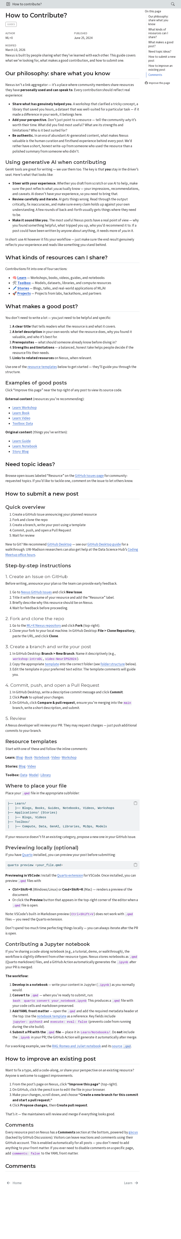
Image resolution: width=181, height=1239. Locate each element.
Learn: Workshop (24, 407)
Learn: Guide (21, 441)
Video (55, 757)
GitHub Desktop (59, 544)
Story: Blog (20, 451)
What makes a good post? (160, 44)
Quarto (27, 854)
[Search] (169, 4)
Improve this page (157, 83)
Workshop (69, 757)
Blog (19, 757)
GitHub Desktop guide (104, 544)
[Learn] (131, 1183)
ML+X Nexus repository (44, 625)
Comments (155, 75)
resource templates (42, 366)
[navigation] (105, 4)
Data (23, 775)
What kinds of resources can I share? (158, 33)
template (52, 664)
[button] (8, 4)
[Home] (14, 1183)
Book (28, 757)
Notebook (42, 757)
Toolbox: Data (22, 423)
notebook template (51, 1016)
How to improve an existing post (160, 68)
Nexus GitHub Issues (36, 592)
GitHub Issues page (89, 475)
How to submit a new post (162, 58)
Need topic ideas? (159, 51)
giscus (133, 1132)
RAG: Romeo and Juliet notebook (76, 1046)
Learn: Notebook (24, 446)
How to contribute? (27, 4)
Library (45, 775)
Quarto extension (70, 875)
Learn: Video (21, 418)
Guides (11, 24)
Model (34, 775)
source (121, 1046)
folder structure (113, 664)
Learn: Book (21, 413)
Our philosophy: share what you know (158, 20)
